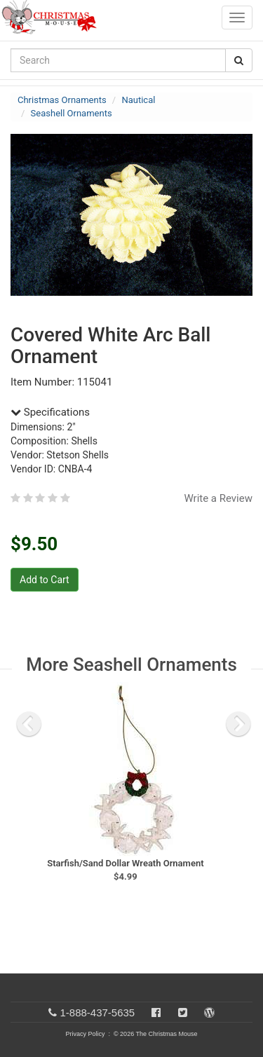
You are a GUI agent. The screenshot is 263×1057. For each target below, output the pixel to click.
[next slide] (238, 724)
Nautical (138, 100)
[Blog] (209, 1012)
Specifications (50, 412)
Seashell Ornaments (71, 113)
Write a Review (218, 498)
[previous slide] (29, 724)
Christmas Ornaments (62, 100)
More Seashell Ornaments (131, 664)
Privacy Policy (84, 1033)
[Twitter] (182, 1012)
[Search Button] (238, 60)
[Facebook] (156, 1012)
